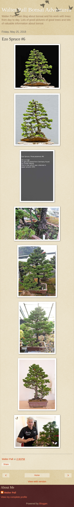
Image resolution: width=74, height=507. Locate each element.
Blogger (43, 503)
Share (6, 464)
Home (37, 475)
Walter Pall (10, 492)
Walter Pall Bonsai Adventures (36, 10)
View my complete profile (14, 497)
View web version (37, 481)
